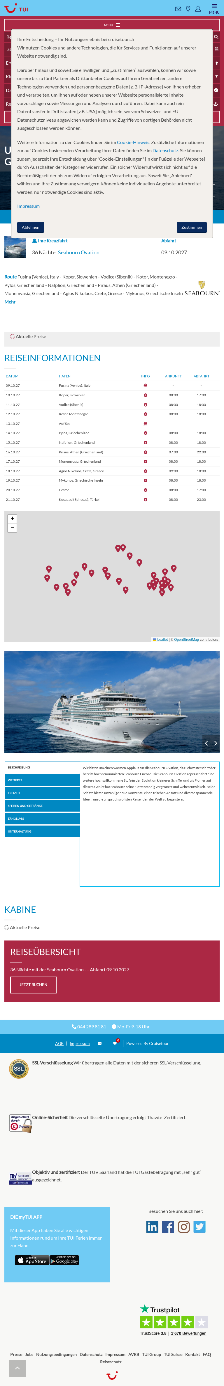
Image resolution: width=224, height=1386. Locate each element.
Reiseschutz (110, 1361)
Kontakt (192, 1354)
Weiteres (15, 780)
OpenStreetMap (186, 640)
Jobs (29, 1354)
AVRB (133, 1354)
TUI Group (151, 1354)
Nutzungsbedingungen (56, 1354)
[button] (119, 549)
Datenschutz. (166, 150)
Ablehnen (30, 227)
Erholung (16, 818)
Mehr (9, 301)
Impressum (80, 1043)
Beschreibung (19, 767)
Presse (16, 1354)
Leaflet (160, 640)
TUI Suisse (173, 1354)
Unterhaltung (19, 831)
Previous (206, 743)
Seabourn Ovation (78, 252)
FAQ (207, 1354)
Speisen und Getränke (25, 806)
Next (215, 743)
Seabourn (112, 702)
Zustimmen (191, 227)
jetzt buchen (33, 984)
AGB (59, 1043)
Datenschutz (91, 1354)
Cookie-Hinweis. (133, 142)
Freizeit (14, 793)
